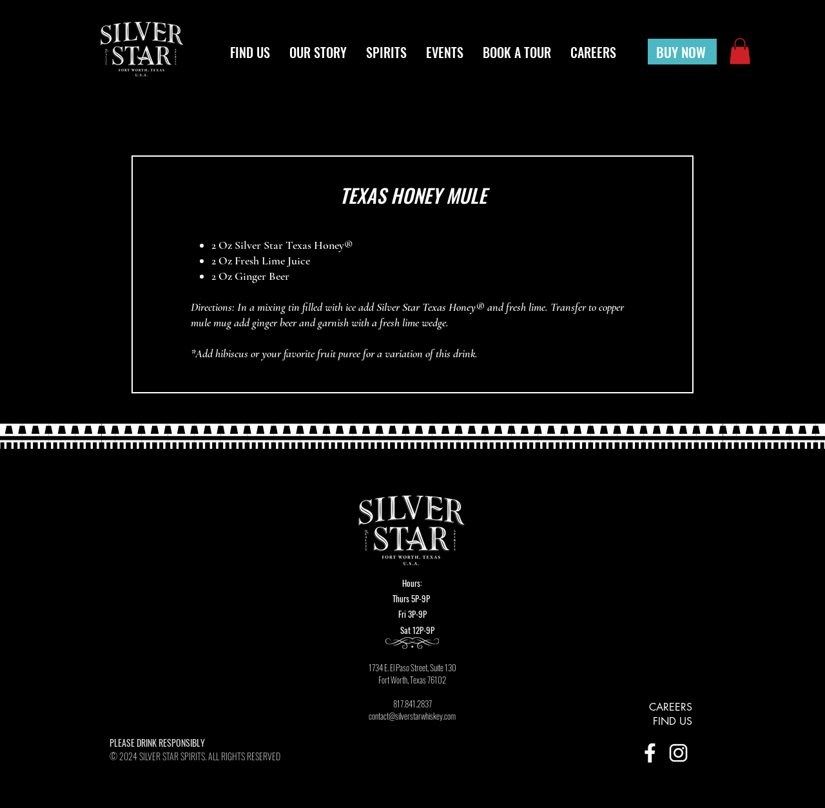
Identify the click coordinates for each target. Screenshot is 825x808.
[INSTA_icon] (678, 753)
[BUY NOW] (682, 51)
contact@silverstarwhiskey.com (412, 715)
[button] (740, 51)
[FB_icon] (650, 753)
